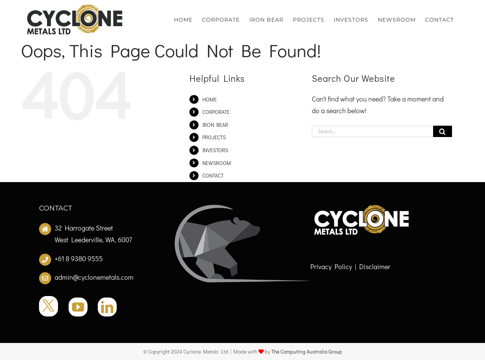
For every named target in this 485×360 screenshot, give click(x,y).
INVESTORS (215, 150)
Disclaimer (374, 266)
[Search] (442, 131)
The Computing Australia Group (306, 351)
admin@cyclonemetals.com (94, 277)
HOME (209, 99)
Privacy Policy (331, 266)
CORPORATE (216, 111)
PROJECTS (214, 137)
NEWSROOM (216, 163)
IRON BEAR (215, 124)
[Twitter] (48, 306)
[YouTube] (78, 307)
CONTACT (213, 175)
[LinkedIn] (107, 307)
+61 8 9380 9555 (79, 258)
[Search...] (372, 131)
